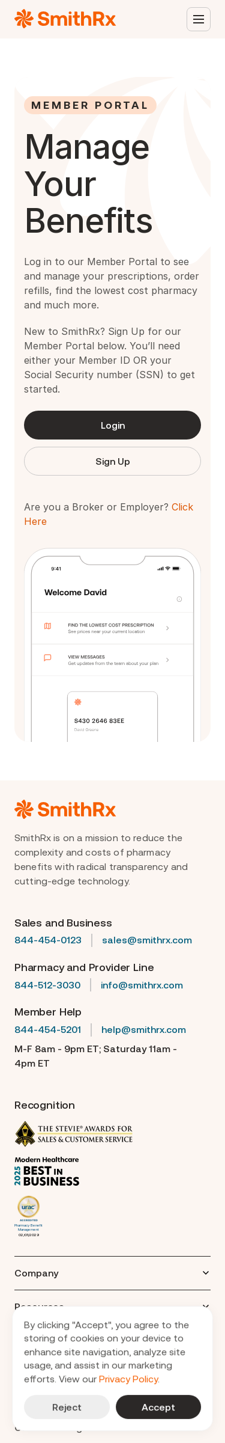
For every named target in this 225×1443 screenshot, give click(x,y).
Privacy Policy (128, 1378)
